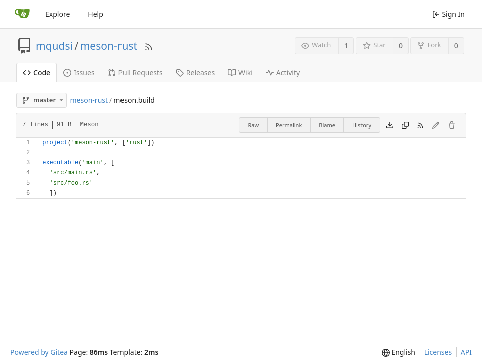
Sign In (448, 14)
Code (36, 72)
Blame (327, 125)
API (466, 352)
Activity (283, 72)
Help (95, 14)
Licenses (438, 352)
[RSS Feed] (148, 45)
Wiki (240, 72)
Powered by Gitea (39, 352)
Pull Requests (135, 72)
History (361, 125)
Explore (57, 14)
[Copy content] (405, 125)
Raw (253, 125)
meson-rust (108, 46)
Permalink (289, 125)
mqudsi (54, 46)
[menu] (398, 352)
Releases (195, 72)
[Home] (22, 14)
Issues (78, 72)
